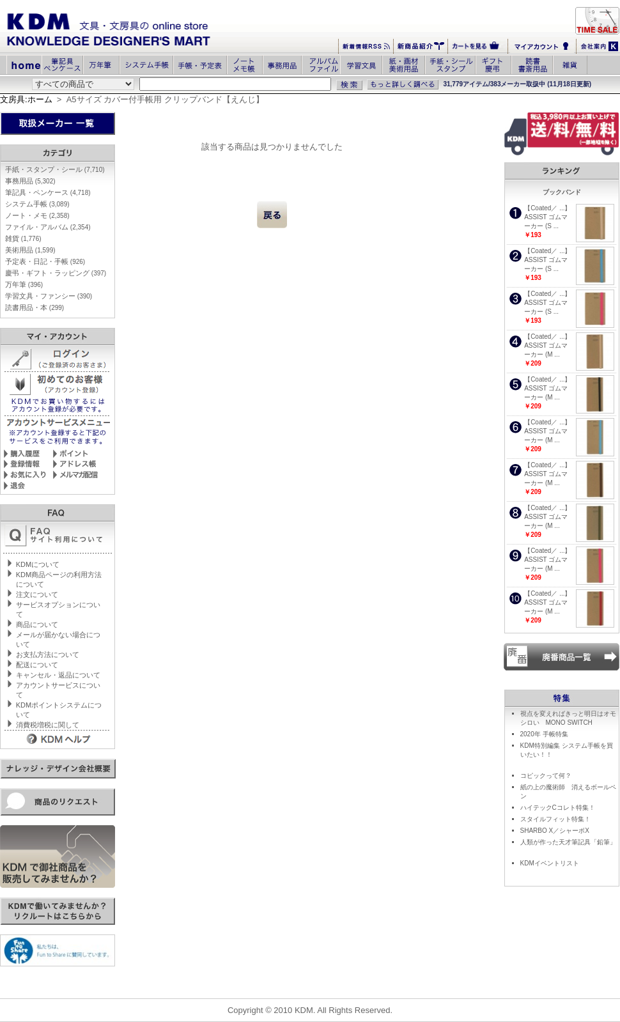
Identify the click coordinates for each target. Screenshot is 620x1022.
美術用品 (30, 250)
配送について (37, 665)
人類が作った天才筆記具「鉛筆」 (568, 842)
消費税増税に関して (47, 725)
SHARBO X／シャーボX (554, 830)
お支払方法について (47, 654)
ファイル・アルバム (48, 227)
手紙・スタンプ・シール (55, 169)
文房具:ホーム (26, 99)
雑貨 (23, 238)
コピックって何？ (545, 775)
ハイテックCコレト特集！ (557, 807)
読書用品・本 (34, 307)
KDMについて (37, 564)
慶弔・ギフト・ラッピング (55, 273)
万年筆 (24, 284)
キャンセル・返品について (58, 675)
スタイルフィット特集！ (555, 819)
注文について (37, 594)
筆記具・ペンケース (48, 192)
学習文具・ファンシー (48, 296)
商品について (37, 624)
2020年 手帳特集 (544, 734)
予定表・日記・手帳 (45, 261)
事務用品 (30, 181)
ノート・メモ (37, 215)
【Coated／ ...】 (547, 208)
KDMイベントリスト (549, 863)
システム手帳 (37, 204)
